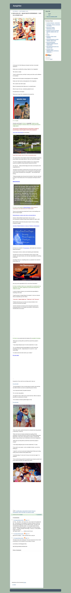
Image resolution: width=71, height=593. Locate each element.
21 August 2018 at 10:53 (19, 533)
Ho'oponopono (16, 512)
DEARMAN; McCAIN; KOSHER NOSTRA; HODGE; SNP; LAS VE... (53, 32)
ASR (26, 538)
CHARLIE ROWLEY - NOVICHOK (53, 23)
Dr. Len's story (15, 383)
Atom (25, 582)
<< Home (14, 584)
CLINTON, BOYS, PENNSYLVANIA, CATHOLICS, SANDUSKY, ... (53, 51)
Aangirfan (17, 6)
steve (26, 520)
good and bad (25, 510)
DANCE (48, 34)
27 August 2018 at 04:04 (19, 538)
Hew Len (33, 510)
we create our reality (30, 512)
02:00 (21, 514)
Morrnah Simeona (27, 207)
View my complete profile (52, 16)
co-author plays (19, 510)
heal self (29, 510)
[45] (19, 261)
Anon (49, 14)
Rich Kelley (23, 512)
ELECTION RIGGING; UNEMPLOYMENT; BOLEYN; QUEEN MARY (52, 43)
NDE (20, 512)
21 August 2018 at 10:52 (19, 520)
